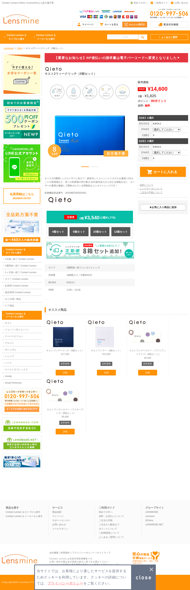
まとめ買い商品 (13, 299)
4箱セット (58, 231)
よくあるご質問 (169, 37)
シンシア (9, 356)
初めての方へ (140, 3)
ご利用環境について (109, 533)
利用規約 (65, 552)
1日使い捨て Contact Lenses (19, 259)
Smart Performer (13, 383)
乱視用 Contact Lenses (16, 285)
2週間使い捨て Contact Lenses (20, 265)
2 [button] (94, 167)
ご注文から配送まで (109, 524)
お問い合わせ (181, 3)
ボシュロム (10, 349)
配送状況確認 (171, 24)
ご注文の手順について (151, 192)
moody (8, 376)
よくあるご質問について (111, 537)
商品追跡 (56, 512)
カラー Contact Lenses (16, 279)
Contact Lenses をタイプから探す (23, 512)
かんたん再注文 (137, 24)
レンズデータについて (151, 188)
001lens (149, 520)
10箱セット (100, 231)
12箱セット (121, 231)
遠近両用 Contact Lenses (18, 292)
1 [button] (85, 167)
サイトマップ (104, 552)
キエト (8, 323)
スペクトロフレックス (16, 369)
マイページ (87, 24)
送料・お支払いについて (111, 516)
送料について (146, 185)
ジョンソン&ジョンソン (17, 329)
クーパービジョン (14, 336)
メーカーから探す (46, 36)
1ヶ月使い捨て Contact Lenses (20, 272)
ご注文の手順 (105, 520)
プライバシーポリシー (83, 552)
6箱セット (79, 231)
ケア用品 (9, 305)
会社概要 (54, 552)
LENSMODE (151, 512)
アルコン (9, 343)
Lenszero (150, 516)
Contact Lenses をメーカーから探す (24, 516)
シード (8, 363)
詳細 (65, 372)
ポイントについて (108, 528)
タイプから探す (17, 36)
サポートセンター (61, 520)
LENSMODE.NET (154, 524)
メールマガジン (60, 528)
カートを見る (111, 24)
